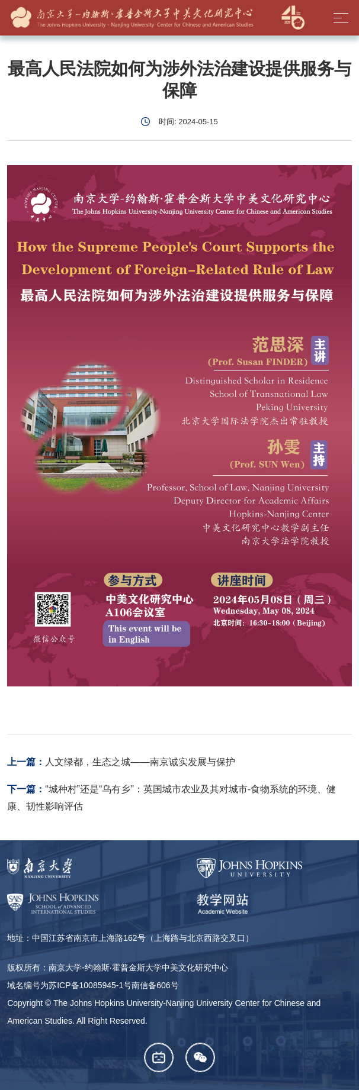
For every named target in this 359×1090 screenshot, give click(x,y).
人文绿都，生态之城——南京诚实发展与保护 (140, 761)
